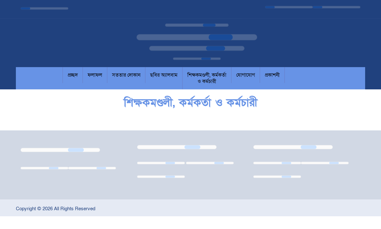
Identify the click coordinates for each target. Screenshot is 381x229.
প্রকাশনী (272, 75)
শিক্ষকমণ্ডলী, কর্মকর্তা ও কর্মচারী (206, 78)
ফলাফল (95, 75)
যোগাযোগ (245, 75)
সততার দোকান (126, 75)
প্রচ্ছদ (73, 75)
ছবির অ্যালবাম (163, 75)
